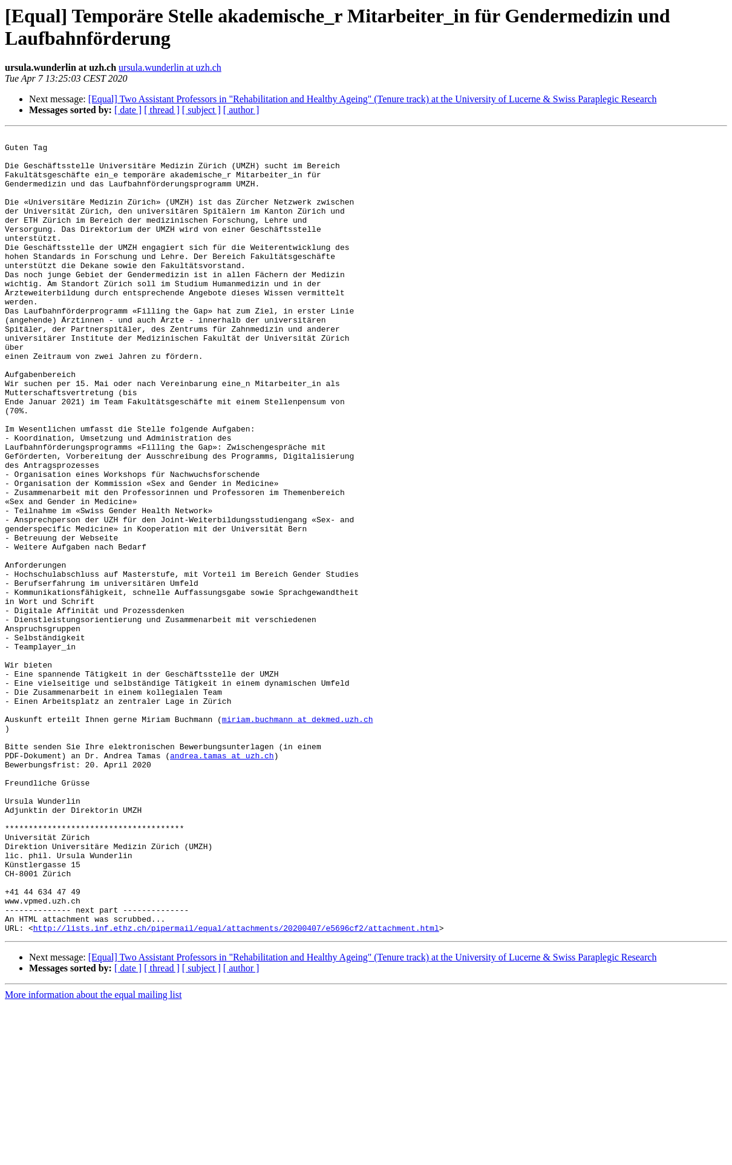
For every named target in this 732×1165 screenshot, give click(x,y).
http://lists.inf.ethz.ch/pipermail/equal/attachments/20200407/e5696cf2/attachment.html (236, 1087)
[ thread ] (162, 110)
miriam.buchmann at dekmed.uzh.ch (297, 837)
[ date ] (128, 110)
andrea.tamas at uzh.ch (222, 880)
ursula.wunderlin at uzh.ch (170, 67)
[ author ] (241, 110)
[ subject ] (201, 110)
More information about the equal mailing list (93, 1154)
